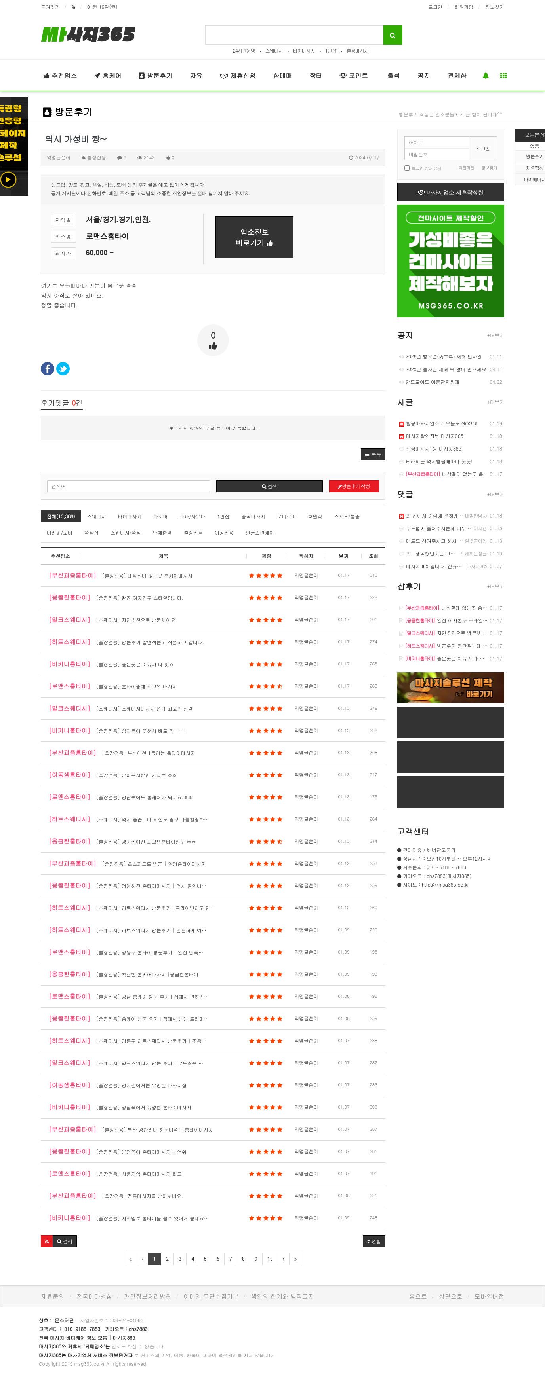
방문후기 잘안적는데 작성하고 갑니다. (459, 645)
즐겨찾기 (50, 6)
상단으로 (451, 1296)
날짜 (344, 555)
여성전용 (224, 532)
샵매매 (282, 75)
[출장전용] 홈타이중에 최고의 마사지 (165, 686)
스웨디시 (274, 50)
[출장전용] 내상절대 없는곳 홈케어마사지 (165, 575)
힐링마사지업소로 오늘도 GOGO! (438, 423)
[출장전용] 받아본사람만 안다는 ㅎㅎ (165, 774)
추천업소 (60, 75)
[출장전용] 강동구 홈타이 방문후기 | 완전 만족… (165, 952)
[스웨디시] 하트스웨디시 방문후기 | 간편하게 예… (165, 929)
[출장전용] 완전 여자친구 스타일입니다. (165, 597)
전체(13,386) (61, 516)
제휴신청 (237, 75)
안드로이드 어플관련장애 (429, 381)
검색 (269, 486)
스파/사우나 (192, 516)
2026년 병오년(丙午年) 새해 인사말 (440, 356)
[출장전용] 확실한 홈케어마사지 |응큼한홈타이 (165, 974)
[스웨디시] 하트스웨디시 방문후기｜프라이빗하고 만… (165, 907)
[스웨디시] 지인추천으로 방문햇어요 (165, 619)
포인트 (353, 75)
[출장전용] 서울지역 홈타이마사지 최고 (165, 1173)
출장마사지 (357, 50)
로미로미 (286, 516)
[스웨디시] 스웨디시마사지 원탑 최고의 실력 (165, 708)
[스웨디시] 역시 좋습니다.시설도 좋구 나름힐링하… (165, 819)
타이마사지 (304, 50)
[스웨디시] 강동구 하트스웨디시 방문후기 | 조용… (165, 1040)
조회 (373, 555)
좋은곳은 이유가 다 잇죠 (444, 658)
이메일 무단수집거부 (211, 1296)
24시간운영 (244, 50)
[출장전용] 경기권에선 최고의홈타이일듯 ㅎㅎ (165, 841)
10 (270, 1259)
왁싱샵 (91, 532)
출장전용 (193, 532)
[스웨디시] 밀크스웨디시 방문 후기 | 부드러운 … (165, 1062)
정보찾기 (494, 6)
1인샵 (330, 50)
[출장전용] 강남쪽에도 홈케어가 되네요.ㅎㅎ (165, 796)
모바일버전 (489, 1296)
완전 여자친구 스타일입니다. (449, 620)
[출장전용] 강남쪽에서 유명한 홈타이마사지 (165, 1107)
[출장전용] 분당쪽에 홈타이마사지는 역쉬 (165, 1151)
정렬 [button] (374, 1241)
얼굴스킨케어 (260, 532)
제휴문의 (53, 1296)
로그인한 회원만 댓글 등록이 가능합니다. (213, 428)
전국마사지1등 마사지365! (431, 448)
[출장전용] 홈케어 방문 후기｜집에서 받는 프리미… (165, 1018)
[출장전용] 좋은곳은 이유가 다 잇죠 (165, 664)
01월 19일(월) (102, 6)
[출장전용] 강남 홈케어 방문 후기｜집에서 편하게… (165, 996)
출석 (392, 75)
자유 (196, 75)
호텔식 (315, 516)
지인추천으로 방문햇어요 (445, 632)
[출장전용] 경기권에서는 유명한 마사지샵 (165, 1085)
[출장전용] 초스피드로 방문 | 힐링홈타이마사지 (165, 863)
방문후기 (155, 75)
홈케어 (107, 75)
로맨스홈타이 (107, 236)
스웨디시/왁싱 (126, 532)
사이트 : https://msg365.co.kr (436, 884)
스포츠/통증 (347, 516)
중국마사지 (253, 516)
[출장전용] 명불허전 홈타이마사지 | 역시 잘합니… (165, 885)
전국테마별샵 (94, 1296)
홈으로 (418, 1296)
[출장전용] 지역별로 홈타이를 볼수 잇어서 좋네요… (165, 1217)
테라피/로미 (59, 532)
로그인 (435, 6)
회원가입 (463, 6)
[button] (373, 454)
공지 (423, 75)
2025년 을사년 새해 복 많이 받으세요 (442, 369)
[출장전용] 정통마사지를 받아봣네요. (165, 1195)
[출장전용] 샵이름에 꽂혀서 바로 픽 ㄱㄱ (165, 730)
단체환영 (162, 532)
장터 (315, 75)
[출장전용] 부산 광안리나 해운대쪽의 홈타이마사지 (165, 1129)
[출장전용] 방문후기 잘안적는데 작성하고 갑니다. (165, 641)
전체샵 (457, 75)
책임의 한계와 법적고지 (282, 1296)
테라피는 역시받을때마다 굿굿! (436, 461)
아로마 (160, 516)
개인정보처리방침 (148, 1296)
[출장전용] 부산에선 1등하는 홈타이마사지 (165, 752)
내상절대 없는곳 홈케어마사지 (453, 473)
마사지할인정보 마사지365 (431, 435)
